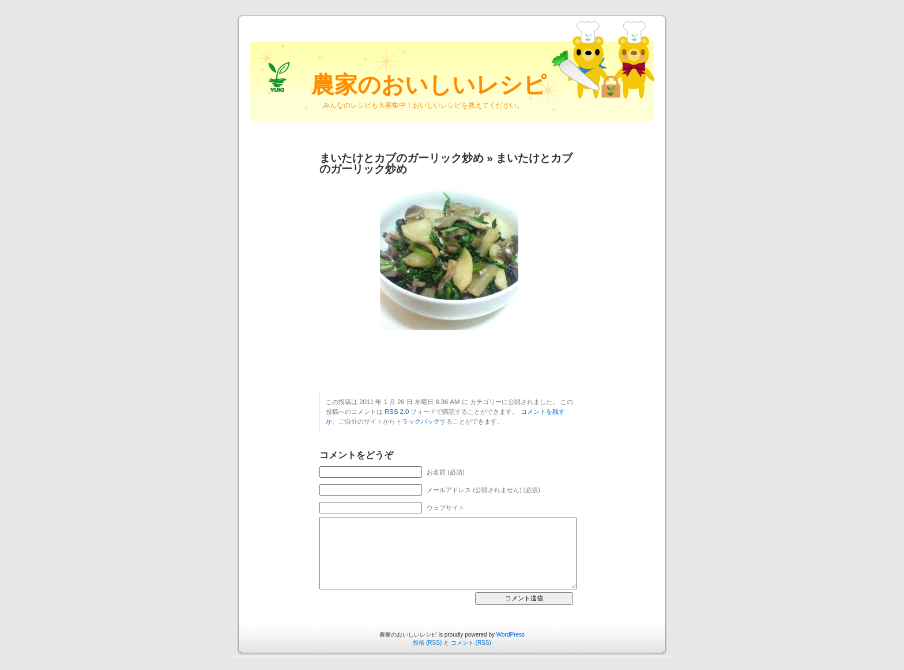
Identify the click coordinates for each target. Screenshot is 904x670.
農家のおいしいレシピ (429, 84)
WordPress (510, 634)
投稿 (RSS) (427, 642)
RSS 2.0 (397, 411)
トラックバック (418, 421)
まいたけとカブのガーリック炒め (401, 158)
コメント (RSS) (471, 642)
